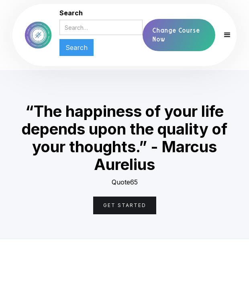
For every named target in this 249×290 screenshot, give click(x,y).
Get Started (124, 205)
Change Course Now (176, 34)
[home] (38, 35)
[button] (223, 35)
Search (71, 13)
